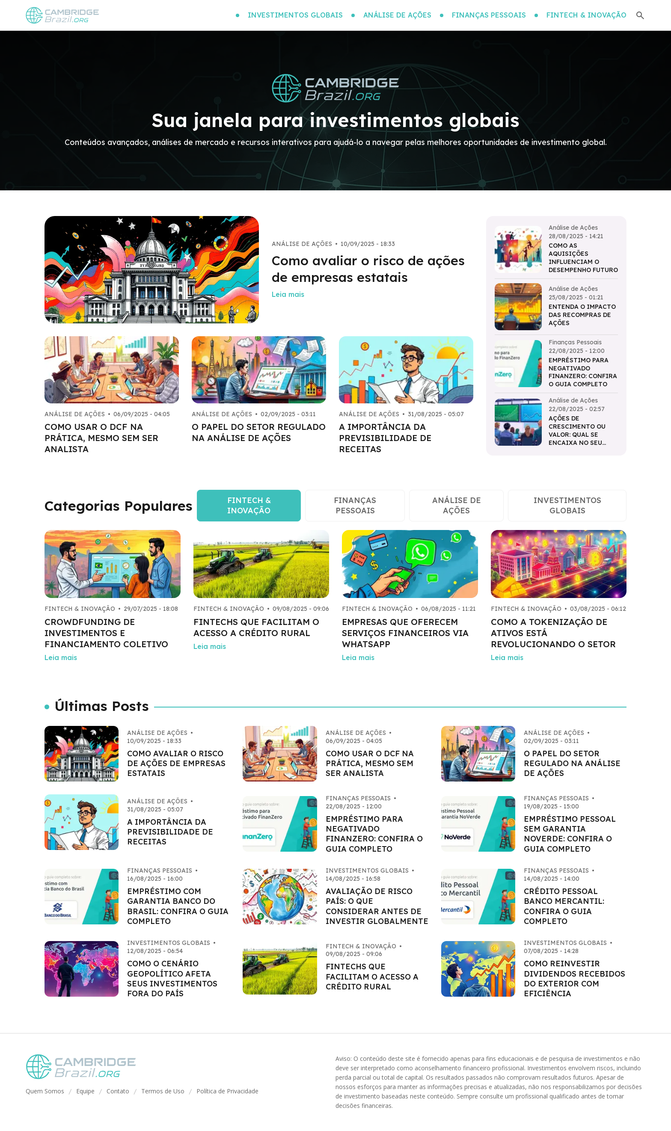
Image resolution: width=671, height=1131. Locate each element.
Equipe (85, 1091)
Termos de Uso (162, 1091)
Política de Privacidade (227, 1091)
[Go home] (63, 15)
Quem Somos (45, 1091)
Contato (118, 1091)
